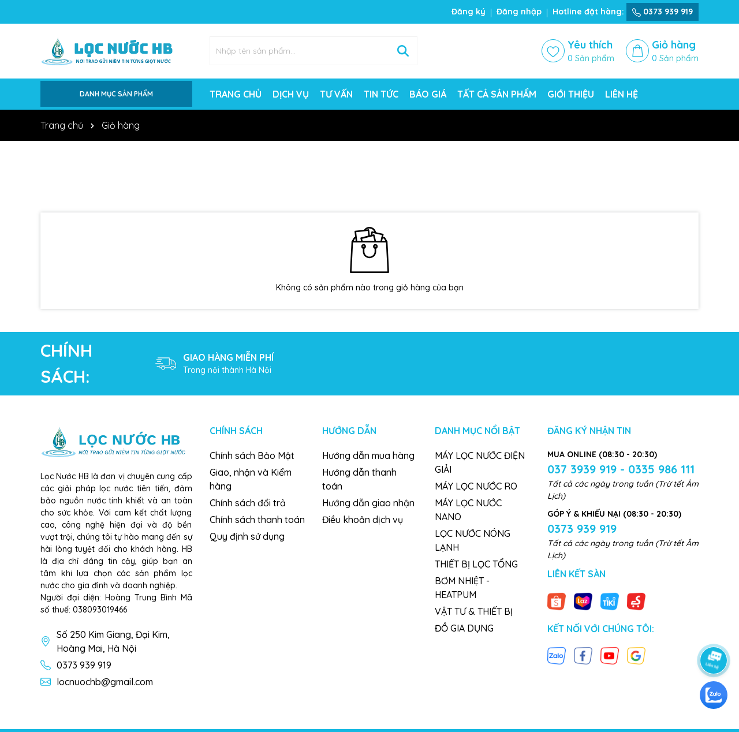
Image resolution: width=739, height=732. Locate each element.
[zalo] (713, 695)
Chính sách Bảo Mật (252, 455)
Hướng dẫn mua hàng (368, 455)
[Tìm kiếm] (403, 50)
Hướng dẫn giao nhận (368, 503)
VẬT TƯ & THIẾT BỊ (474, 611)
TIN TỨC (381, 94)
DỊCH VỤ (291, 94)
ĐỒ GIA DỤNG (464, 628)
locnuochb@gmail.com (105, 682)
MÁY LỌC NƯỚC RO (476, 486)
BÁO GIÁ (427, 94)
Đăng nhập (519, 11)
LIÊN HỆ (621, 94)
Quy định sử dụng (247, 536)
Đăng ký (468, 11)
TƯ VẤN (336, 94)
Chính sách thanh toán (257, 519)
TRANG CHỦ (236, 94)
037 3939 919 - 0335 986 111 (621, 469)
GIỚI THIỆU (570, 94)
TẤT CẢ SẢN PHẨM (496, 94)
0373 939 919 (662, 11)
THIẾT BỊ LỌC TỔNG (476, 564)
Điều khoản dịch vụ (362, 519)
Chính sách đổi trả (248, 503)
